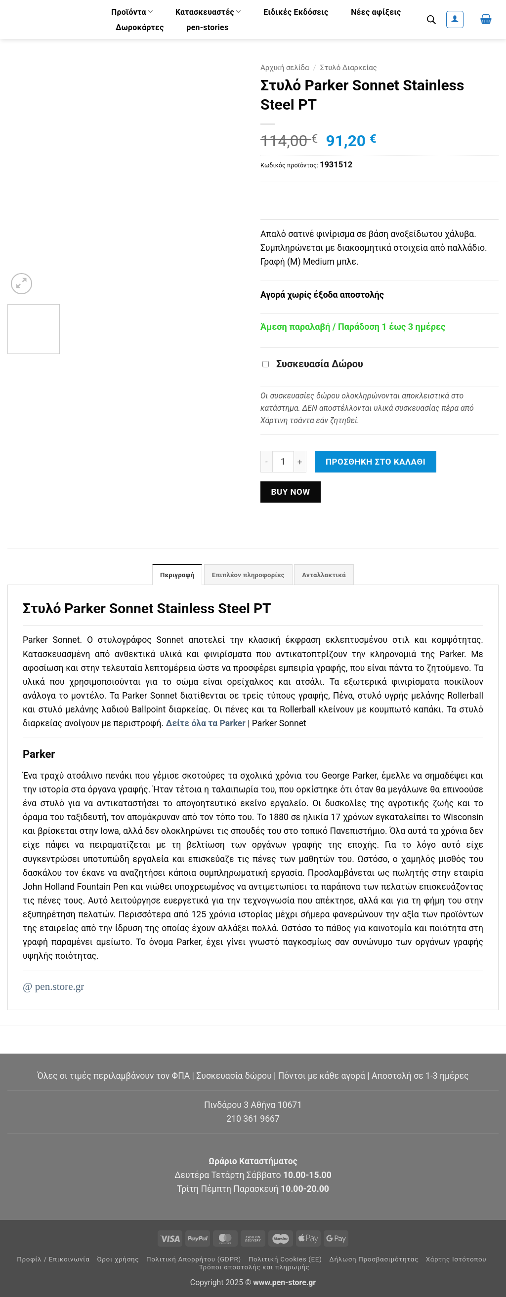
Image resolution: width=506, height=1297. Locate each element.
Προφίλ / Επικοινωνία (53, 1259)
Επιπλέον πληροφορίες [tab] (248, 575)
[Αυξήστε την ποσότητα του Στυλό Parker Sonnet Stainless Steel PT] (300, 461)
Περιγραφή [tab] (173, 575)
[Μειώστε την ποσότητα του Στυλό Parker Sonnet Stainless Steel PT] (266, 461)
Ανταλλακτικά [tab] (327, 575)
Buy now (290, 492)
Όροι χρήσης (118, 1259)
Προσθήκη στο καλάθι (375, 462)
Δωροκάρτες (140, 27)
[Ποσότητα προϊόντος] (283, 461)
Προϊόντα (132, 11)
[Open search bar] (431, 19)
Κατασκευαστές (208, 11)
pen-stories (207, 27)
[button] (455, 19)
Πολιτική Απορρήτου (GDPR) (193, 1259)
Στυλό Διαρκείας (348, 67)
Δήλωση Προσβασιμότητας (374, 1259)
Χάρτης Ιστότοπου (456, 1259)
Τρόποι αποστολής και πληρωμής (254, 1267)
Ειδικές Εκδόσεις (295, 12)
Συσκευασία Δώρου (312, 364)
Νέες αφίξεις (376, 12)
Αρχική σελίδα (284, 67)
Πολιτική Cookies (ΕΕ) (285, 1259)
